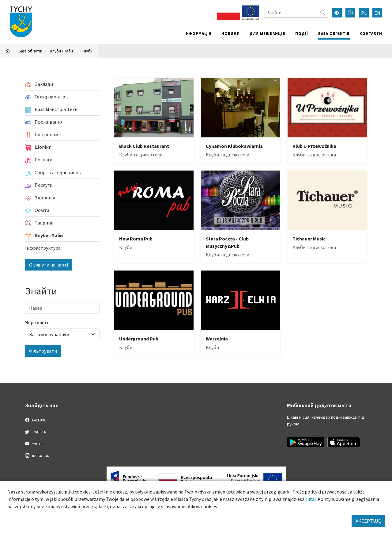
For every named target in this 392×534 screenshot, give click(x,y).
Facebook (37, 420)
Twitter (35, 432)
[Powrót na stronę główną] (8, 51)
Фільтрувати (43, 351)
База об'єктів (334, 33)
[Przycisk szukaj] (322, 12)
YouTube (35, 444)
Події (301, 33)
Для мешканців (267, 33)
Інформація (198, 33)
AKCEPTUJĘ (368, 521)
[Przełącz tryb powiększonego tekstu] (350, 12)
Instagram (37, 456)
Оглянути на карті (48, 265)
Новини (230, 33)
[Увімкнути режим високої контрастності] (337, 12)
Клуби (87, 50)
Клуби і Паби (61, 50)
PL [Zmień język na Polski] (364, 13)
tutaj (310, 499)
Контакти (371, 33)
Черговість (37, 322)
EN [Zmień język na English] (377, 13)
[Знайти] (296, 12)
